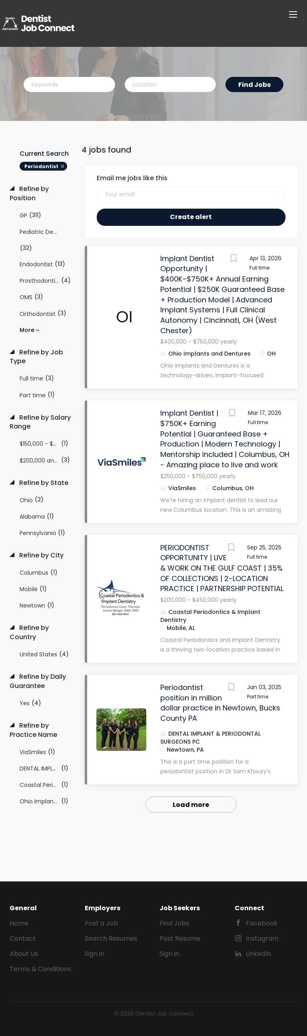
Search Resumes (111, 938)
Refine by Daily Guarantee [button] (38, 681)
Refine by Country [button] (29, 633)
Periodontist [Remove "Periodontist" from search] (41, 166)
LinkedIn (258, 953)
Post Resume (179, 938)
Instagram (262, 938)
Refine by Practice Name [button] (33, 730)
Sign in (94, 953)
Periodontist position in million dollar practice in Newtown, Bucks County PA (220, 702)
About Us (24, 953)
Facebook (261, 923)
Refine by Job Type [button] (36, 357)
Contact (23, 938)
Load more (191, 804)
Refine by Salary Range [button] (40, 422)
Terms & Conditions (40, 969)
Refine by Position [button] (29, 194)
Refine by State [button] (43, 483)
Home (19, 923)
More (27, 330)
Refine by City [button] (41, 555)
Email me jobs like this (132, 178)
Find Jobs (254, 84)
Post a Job (101, 923)
